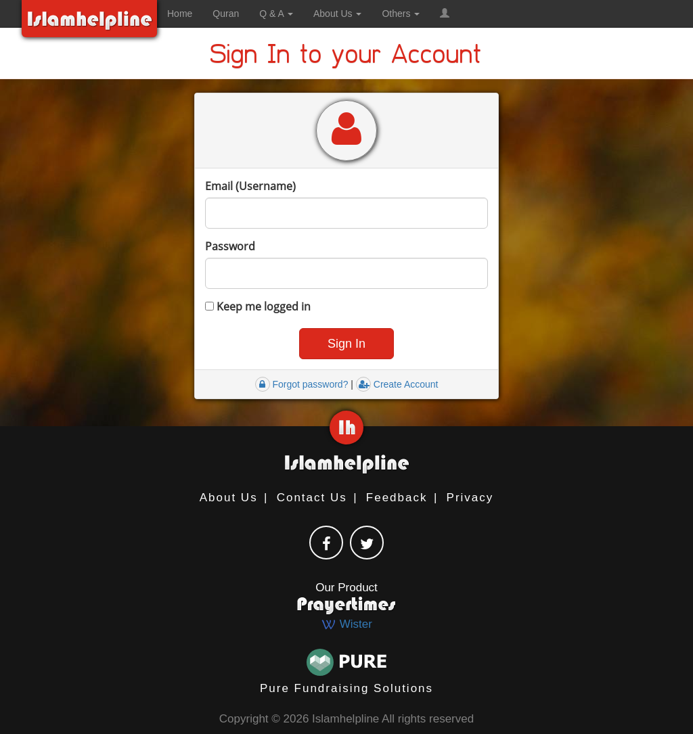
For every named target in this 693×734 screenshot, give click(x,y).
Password (230, 246)
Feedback (397, 497)
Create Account (397, 384)
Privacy (470, 497)
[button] (445, 13)
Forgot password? (302, 384)
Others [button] (401, 13)
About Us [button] (337, 13)
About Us (229, 497)
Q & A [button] (276, 13)
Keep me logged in (258, 306)
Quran (226, 13)
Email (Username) (250, 186)
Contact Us (312, 497)
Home (179, 13)
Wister (346, 624)
